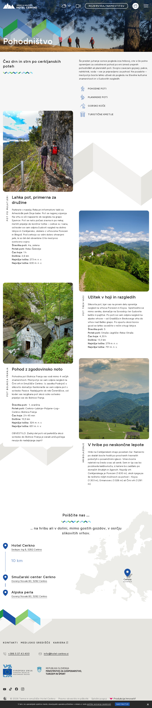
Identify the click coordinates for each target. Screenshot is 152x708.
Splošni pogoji (99, 698)
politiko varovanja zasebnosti (99, 704)
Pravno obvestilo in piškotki (73, 698)
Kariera (59, 642)
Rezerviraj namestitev (106, 6)
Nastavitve (122, 704)
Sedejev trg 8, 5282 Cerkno (26, 549)
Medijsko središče (35, 642)
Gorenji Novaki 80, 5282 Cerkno (29, 581)
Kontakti (10, 642)
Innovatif (131, 698)
